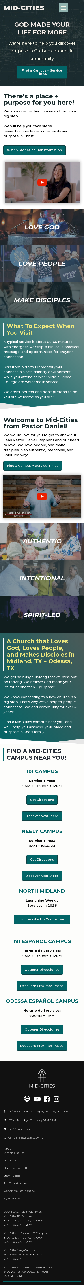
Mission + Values (14, 1152)
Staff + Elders (12, 1175)
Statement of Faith (16, 1168)
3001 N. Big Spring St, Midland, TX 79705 (42, 1111)
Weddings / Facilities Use (19, 1190)
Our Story (10, 1160)
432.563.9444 (34, 1137)
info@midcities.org (20, 1129)
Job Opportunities (15, 1183)
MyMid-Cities (12, 1198)
